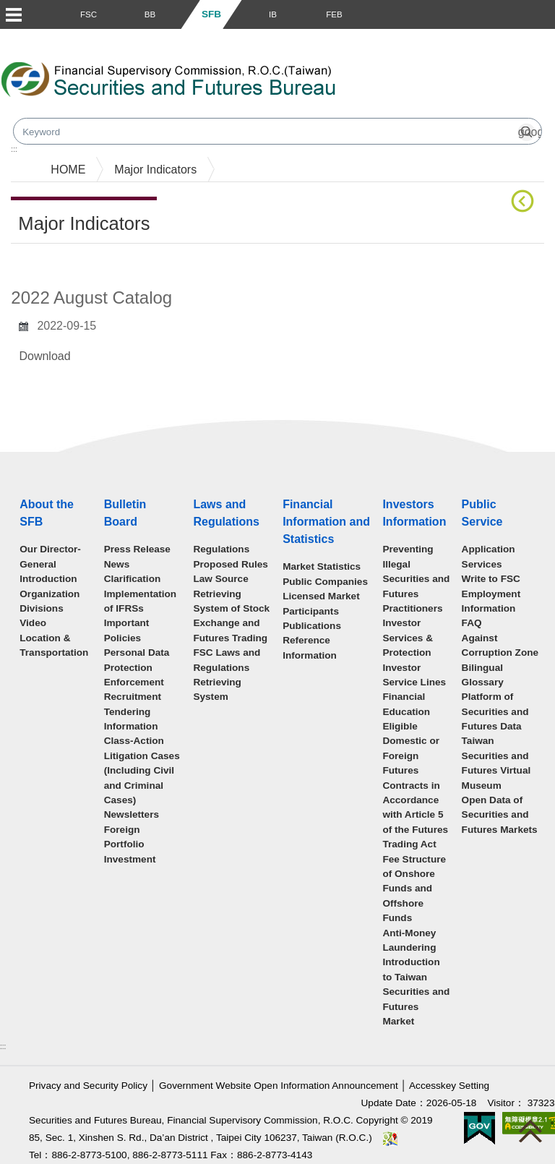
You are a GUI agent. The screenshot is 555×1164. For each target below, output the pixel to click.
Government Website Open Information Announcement (278, 1085)
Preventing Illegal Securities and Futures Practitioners (415, 579)
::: (3, 1046)
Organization (49, 594)
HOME (68, 169)
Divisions (41, 608)
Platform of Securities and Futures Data (495, 711)
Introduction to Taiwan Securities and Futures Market (415, 992)
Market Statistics (322, 566)
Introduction (48, 578)
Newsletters (131, 814)
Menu (13, 14)
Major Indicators (155, 169)
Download (44, 356)
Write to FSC (491, 578)
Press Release (137, 549)
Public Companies (325, 581)
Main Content (45, 266)
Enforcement (134, 682)
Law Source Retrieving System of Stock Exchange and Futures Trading (231, 608)
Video (33, 622)
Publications (312, 625)
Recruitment (132, 696)
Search (414, 85)
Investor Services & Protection (407, 637)
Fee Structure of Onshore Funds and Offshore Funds (414, 889)
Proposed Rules (230, 564)
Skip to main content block (67, 36)
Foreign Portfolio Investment (130, 844)
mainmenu (27, 151)
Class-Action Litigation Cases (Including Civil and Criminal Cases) (142, 770)
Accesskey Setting (449, 1085)
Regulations (221, 549)
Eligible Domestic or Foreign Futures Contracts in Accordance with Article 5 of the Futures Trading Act (415, 785)
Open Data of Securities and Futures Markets (500, 815)
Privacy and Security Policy (88, 1085)
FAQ (472, 622)
